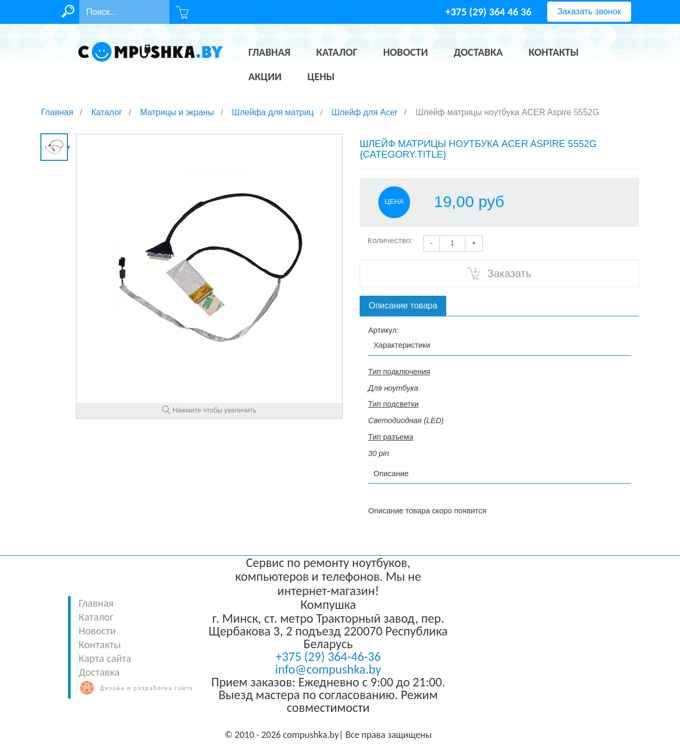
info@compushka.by (328, 669)
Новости (97, 630)
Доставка (99, 672)
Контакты (100, 644)
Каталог (96, 617)
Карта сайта (105, 658)
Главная (96, 603)
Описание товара (403, 305)
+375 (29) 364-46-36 (328, 656)
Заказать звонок (589, 11)
